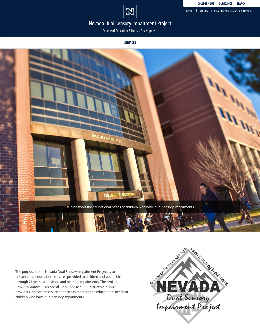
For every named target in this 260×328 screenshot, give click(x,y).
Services (130, 42)
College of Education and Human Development (226, 11)
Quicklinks (225, 3)
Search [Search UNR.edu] (241, 3)
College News (206, 3)
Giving (189, 11)
